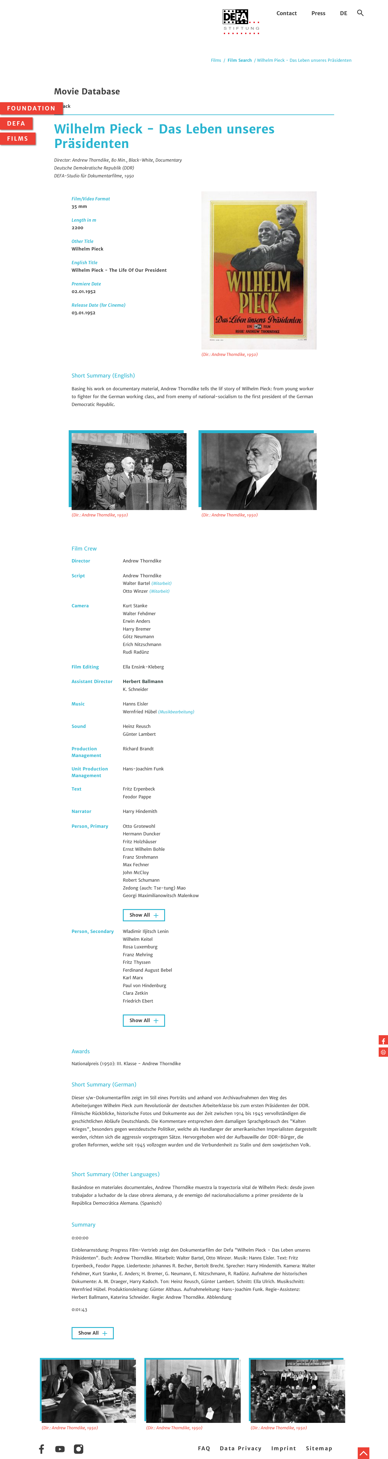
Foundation (31, 108)
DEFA (16, 123)
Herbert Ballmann (143, 681)
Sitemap (319, 1448)
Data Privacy (241, 1448)
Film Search (240, 60)
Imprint (284, 1448)
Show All (140, 915)
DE (343, 13)
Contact (287, 13)
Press (318, 13)
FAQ (204, 1448)
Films (18, 138)
